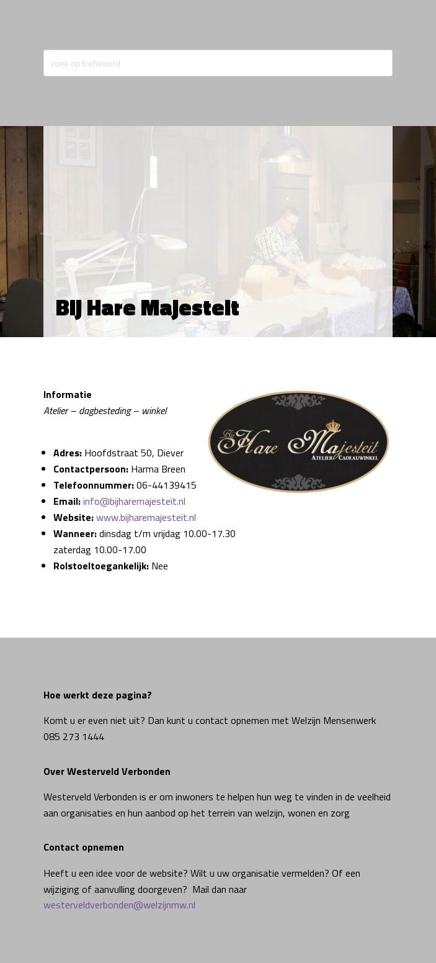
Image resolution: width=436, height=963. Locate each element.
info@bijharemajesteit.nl (134, 501)
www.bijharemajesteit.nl (146, 517)
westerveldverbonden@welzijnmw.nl (119, 904)
